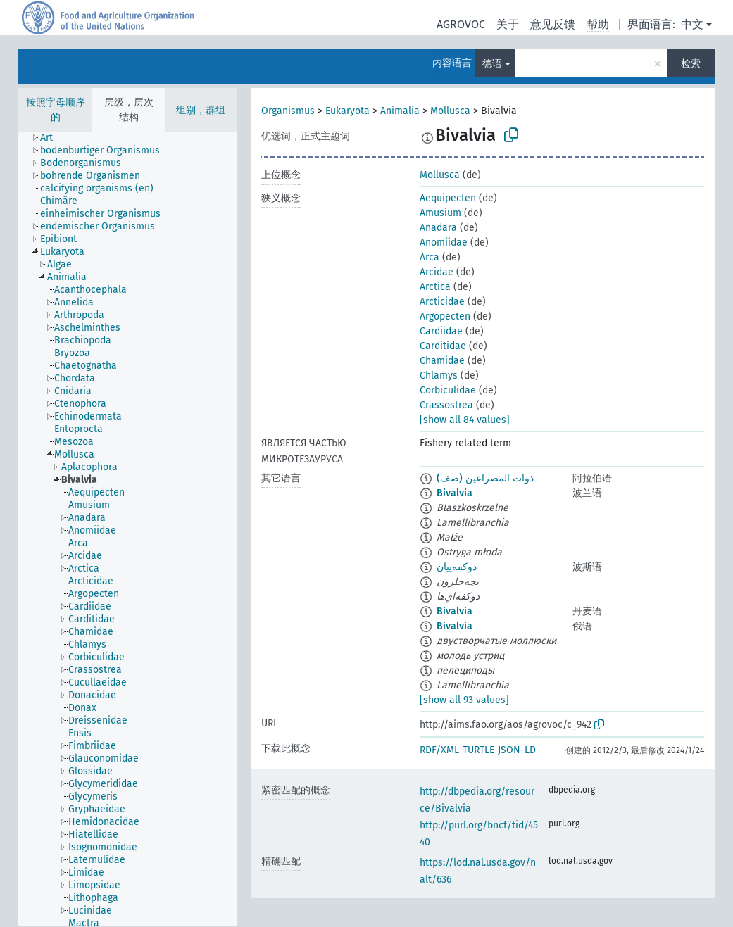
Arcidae (436, 272)
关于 (507, 24)
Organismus (288, 111)
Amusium (440, 213)
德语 (492, 64)
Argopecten (445, 316)
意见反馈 (552, 24)
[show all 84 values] (465, 420)
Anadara (438, 228)
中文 (692, 24)
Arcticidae (442, 302)
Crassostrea (446, 405)
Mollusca (450, 111)
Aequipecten (448, 198)
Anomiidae (444, 242)
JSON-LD (517, 750)
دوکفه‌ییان (457, 567)
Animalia (400, 111)
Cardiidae (441, 331)
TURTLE (478, 750)
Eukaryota (347, 111)
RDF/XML (439, 750)
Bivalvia (454, 493)
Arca (429, 257)
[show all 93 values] (464, 700)
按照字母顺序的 (55, 109)
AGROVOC (461, 24)
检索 (691, 64)
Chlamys (439, 375)
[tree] (127, 529)
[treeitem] (52, 138)
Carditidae (443, 346)
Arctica (435, 287)
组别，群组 (200, 110)
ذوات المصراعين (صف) (485, 478)
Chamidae (442, 361)
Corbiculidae (448, 390)
